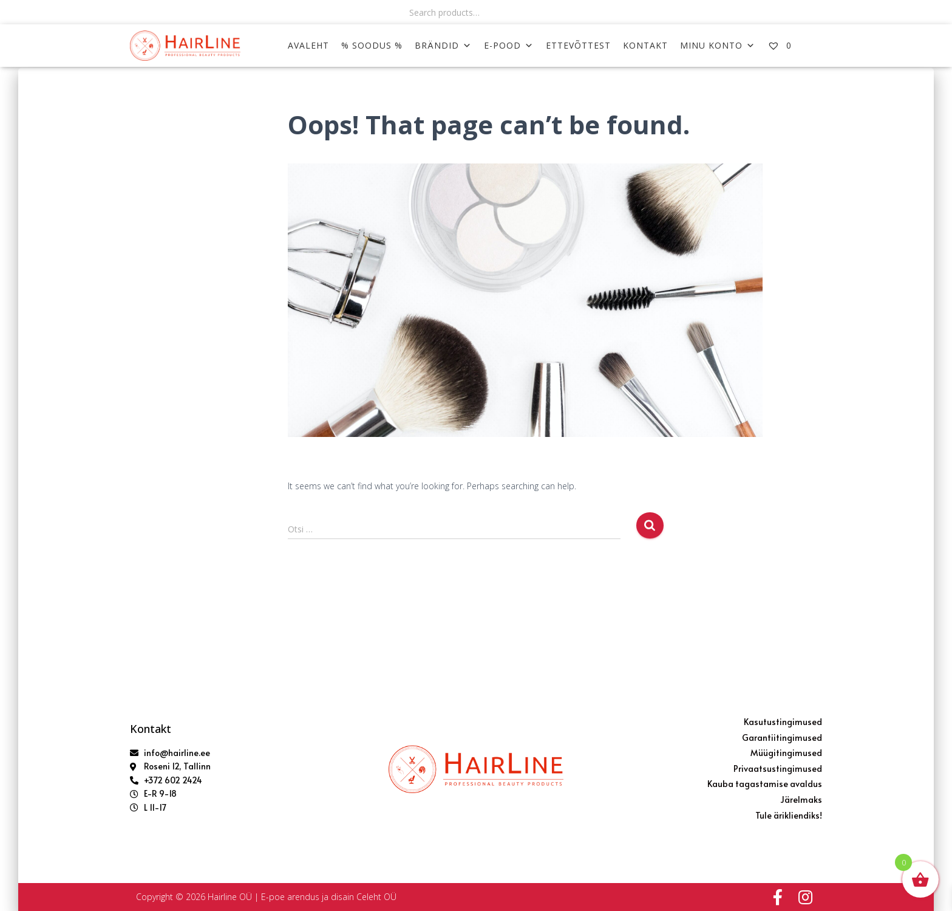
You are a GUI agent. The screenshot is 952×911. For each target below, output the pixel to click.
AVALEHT (308, 45)
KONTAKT (645, 45)
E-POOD (509, 45)
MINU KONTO (717, 45)
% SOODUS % (372, 45)
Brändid (443, 45)
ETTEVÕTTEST (578, 45)
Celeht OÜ (376, 896)
